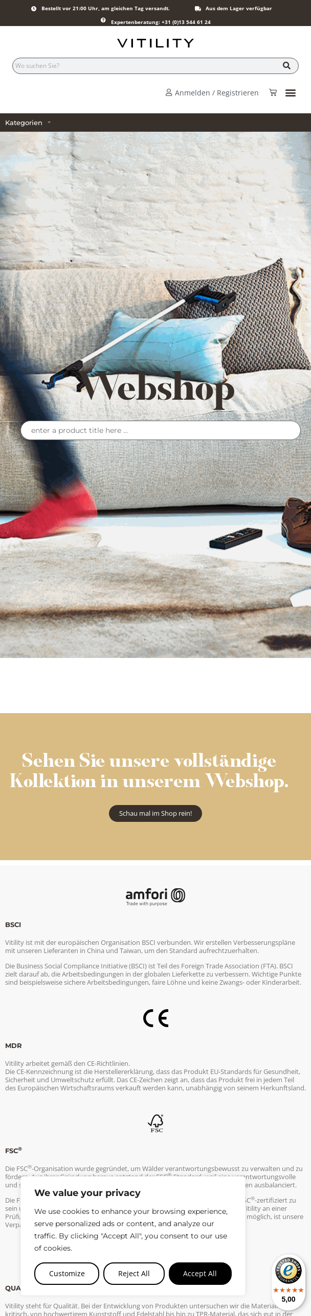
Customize (67, 1273)
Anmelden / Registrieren (217, 93)
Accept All (200, 1273)
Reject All (134, 1273)
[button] (290, 92)
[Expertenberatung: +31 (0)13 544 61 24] (103, 19)
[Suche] (286, 66)
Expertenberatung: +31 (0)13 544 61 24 (161, 22)
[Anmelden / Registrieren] (168, 92)
